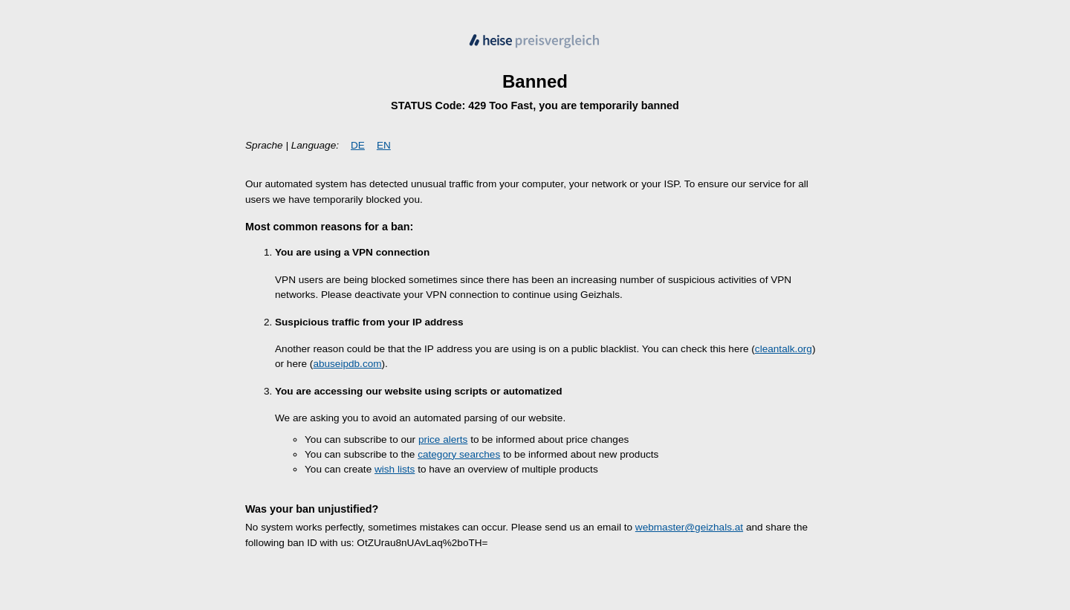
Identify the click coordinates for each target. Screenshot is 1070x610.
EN (384, 145)
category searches (459, 454)
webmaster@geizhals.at (689, 527)
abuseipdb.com (347, 363)
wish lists (394, 469)
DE (358, 145)
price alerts (442, 439)
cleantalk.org (783, 348)
